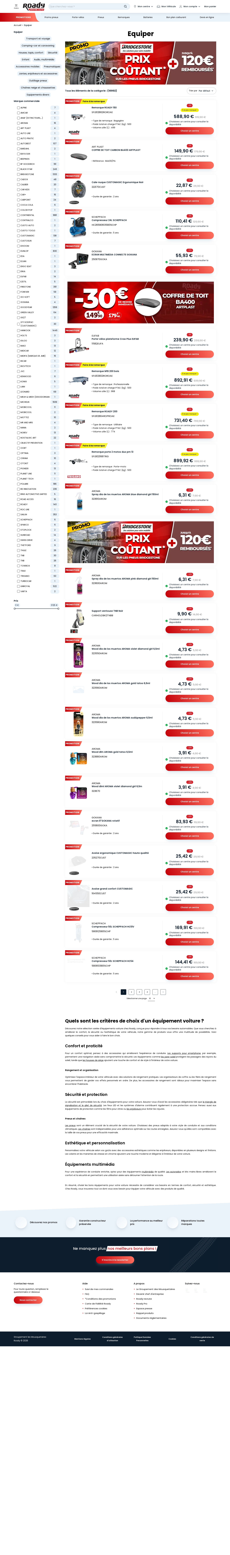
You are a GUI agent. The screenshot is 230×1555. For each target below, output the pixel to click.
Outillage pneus (38, 80)
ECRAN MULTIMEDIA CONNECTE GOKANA (114, 254)
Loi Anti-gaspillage (95, 1417)
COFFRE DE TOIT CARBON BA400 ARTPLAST (116, 150)
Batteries (148, 17)
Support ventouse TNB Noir (107, 715)
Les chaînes (84, 1233)
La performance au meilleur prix (146, 1327)
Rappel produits (145, 1417)
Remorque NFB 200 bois (105, 371)
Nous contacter (28, 1404)
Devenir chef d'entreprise (150, 1398)
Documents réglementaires (151, 1422)
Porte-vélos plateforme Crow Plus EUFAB (115, 338)
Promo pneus (51, 17)
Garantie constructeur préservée (92, 1327)
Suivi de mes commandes (99, 1393)
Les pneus (70, 1229)
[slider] (15, 609)
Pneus (101, 17)
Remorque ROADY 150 (104, 107)
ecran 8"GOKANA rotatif (106, 925)
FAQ (87, 1398)
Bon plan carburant (176, 17)
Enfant (25, 59)
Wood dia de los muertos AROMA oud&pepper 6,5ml (122, 821)
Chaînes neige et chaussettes (38, 87)
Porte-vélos (78, 17)
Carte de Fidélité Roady (98, 1408)
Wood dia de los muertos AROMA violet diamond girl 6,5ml (126, 753)
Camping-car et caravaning (38, 45)
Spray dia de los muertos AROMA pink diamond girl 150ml (125, 683)
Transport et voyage (38, 38)
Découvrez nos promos (43, 1326)
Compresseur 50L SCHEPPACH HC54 (112, 1065)
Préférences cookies (96, 1412)
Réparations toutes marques (192, 1327)
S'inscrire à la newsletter (115, 1364)
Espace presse (144, 1412)
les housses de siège (93, 1164)
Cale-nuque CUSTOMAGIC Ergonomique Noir (117, 182)
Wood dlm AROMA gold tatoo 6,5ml (112, 856)
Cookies (172, 1443)
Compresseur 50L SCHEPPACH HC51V (113, 1031)
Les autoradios (173, 1276)
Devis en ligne (207, 17)
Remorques (124, 17)
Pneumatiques (52, 66)
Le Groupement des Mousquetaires (155, 1393)
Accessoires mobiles (27, 66)
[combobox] (89, 6)
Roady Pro (141, 1408)
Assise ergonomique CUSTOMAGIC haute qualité (120, 957)
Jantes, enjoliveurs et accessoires (38, 73)
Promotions (23, 17)
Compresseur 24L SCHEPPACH (109, 220)
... (155, 1096)
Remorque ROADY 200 (104, 411)
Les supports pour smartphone (184, 1157)
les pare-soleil (168, 1161)
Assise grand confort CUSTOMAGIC (112, 993)
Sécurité (52, 52)
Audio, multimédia (44, 59)
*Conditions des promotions (100, 1403)
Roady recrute (144, 1403)
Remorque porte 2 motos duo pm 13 (112, 451)
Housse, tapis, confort (31, 52)
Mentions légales (82, 1443)
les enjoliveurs (134, 1213)
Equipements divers (38, 94)
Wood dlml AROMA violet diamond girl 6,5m (117, 890)
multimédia (148, 1276)
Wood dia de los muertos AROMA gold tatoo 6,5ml (121, 787)
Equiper (18, 32)
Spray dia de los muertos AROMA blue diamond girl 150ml (125, 494)
